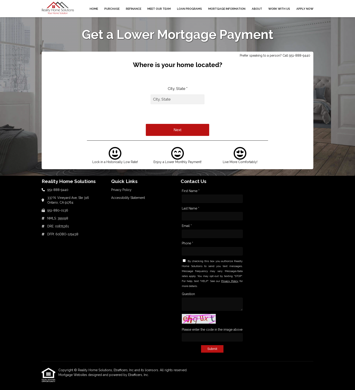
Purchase (112, 8)
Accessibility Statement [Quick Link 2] (128, 198)
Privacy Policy (229, 281)
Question (188, 294)
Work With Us (279, 8)
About (257, 8)
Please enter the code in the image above (212, 329)
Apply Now (304, 8)
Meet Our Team (159, 8)
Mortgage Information (226, 8)
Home (94, 8)
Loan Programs (189, 8)
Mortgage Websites (73, 375)
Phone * (187, 243)
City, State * (177, 88)
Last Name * (190, 208)
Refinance (133, 8)
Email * (187, 226)
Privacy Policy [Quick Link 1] (121, 190)
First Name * (190, 191)
